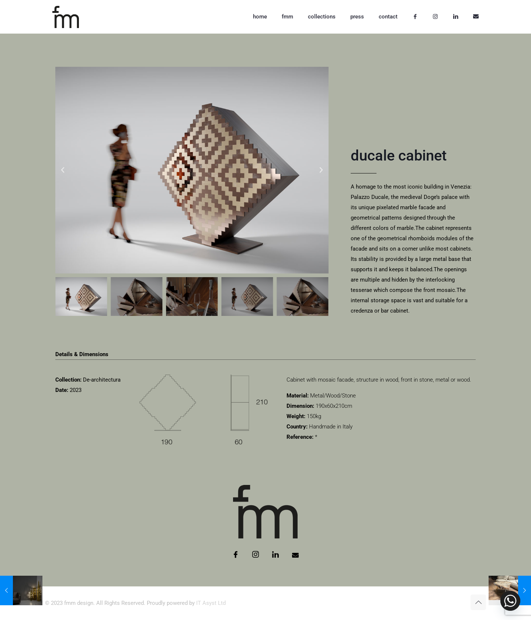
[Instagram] (255, 555)
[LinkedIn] (275, 555)
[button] (62, 170)
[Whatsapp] (510, 601)
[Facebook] (235, 555)
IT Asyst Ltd (211, 603)
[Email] (295, 555)
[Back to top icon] (478, 602)
